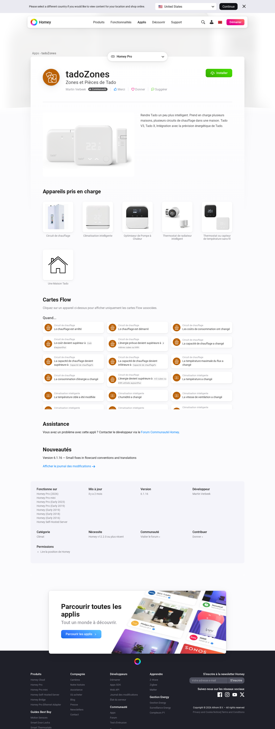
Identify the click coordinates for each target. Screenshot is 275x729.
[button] (185, 6)
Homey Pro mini (39, 689)
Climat (40, 536)
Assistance (76, 689)
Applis (142, 25)
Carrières (75, 679)
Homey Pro (36, 684)
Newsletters (76, 709)
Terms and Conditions (233, 712)
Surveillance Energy (160, 707)
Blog (72, 699)
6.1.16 (144, 493)
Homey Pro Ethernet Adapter (46, 704)
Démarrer (115, 679)
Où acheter (76, 694)
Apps (35, 53)
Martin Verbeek (201, 493)
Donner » (197, 536)
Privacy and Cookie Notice (206, 712)
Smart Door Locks (40, 722)
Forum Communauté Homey (160, 432)
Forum (113, 717)
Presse (74, 704)
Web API (114, 689)
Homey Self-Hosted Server (45, 694)
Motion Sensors (39, 717)
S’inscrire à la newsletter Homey (223, 674)
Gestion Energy (158, 702)
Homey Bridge (38, 699)
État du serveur (118, 699)
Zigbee (153, 684)
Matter (153, 689)
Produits (98, 25)
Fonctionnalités (121, 25)
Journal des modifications (124, 694)
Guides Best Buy (41, 712)
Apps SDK (115, 684)
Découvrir (158, 25)
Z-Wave (154, 679)
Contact (74, 714)
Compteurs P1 (157, 712)
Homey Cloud (38, 679)
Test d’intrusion (118, 722)
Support (176, 25)
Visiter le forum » (150, 536)
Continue (228, 6)
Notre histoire (77, 684)
